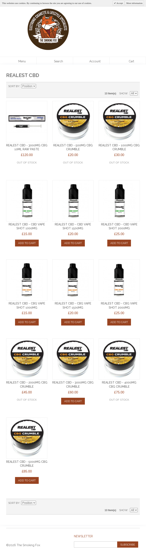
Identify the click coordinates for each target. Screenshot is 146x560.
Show (123, 93)
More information (134, 3)
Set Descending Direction (40, 86)
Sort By (14, 86)
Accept (119, 3)
